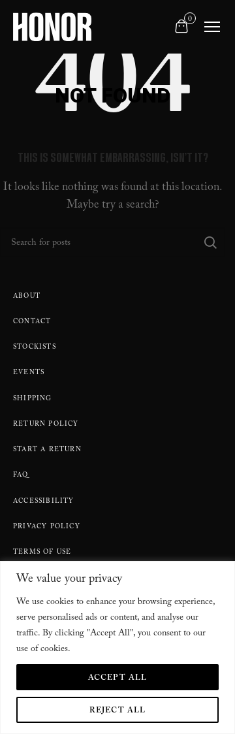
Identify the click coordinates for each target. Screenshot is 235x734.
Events (28, 373)
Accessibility (43, 502)
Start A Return (47, 450)
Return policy (46, 425)
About (26, 297)
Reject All (117, 711)
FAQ (21, 476)
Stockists (34, 348)
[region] (117, 647)
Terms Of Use (42, 553)
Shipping (32, 399)
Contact (32, 322)
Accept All (118, 678)
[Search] (112, 242)
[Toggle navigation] (212, 26)
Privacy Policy (46, 527)
